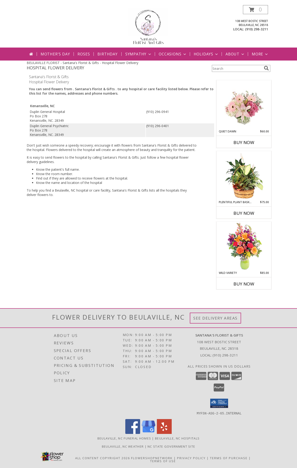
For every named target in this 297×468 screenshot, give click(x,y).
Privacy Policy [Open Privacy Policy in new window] (191, 458)
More (260, 54)
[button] (255, 9)
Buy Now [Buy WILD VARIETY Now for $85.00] (243, 284)
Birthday (107, 54)
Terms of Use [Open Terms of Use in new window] (163, 461)
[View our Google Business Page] (148, 432)
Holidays (206, 54)
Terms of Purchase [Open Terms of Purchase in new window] (229, 458)
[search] (266, 68)
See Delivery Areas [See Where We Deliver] (215, 318)
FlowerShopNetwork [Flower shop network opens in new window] (152, 458)
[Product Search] (237, 68)
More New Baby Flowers (237, 297)
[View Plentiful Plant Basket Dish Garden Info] (244, 175)
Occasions (173, 54)
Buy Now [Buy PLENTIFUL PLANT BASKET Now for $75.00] (243, 213)
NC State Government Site (171, 446)
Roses (83, 54)
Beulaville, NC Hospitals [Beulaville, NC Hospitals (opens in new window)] (177, 438)
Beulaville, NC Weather (123, 446)
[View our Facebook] (132, 432)
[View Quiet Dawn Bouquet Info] (244, 104)
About (235, 54)
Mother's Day (55, 54)
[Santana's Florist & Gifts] (148, 26)
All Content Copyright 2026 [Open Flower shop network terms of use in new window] (102, 458)
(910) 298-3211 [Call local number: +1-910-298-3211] (256, 29)
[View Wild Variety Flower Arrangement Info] (244, 246)
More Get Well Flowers (237, 77)
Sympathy (138, 54)
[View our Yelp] (164, 432)
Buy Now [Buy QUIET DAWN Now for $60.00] (243, 142)
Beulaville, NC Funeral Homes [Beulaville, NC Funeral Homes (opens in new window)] (124, 438)
